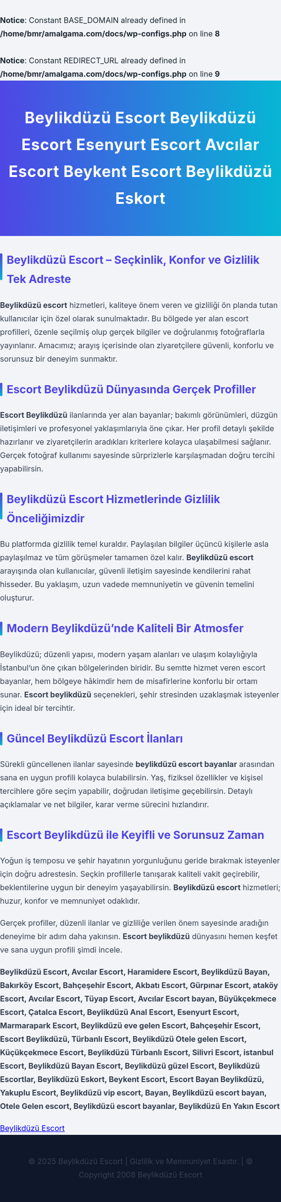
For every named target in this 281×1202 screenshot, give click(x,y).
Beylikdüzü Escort (32, 1128)
